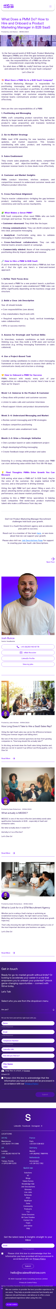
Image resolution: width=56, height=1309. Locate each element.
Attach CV (5, 1074)
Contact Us (28, 1220)
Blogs (28, 1178)
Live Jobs (28, 1192)
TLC (28, 1212)
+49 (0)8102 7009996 (38, 1153)
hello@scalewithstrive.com (28, 1272)
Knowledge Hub (28, 1184)
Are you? (5, 1009)
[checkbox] (2, 1078)
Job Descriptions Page (32, 540)
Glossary (28, 1189)
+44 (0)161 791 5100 (10, 1144)
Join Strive (28, 1226)
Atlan (28, 1198)
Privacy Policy (31, 1083)
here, (39, 533)
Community (28, 1206)
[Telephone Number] (28, 1041)
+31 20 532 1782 (36, 1163)
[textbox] (28, 1023)
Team (28, 1223)
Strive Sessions (28, 1214)
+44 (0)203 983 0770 (28, 647)
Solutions (28, 1173)
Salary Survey (28, 1181)
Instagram (36, 1126)
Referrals (28, 1195)
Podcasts (28, 1209)
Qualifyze (28, 1200)
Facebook (26, 1126)
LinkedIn (17, 1126)
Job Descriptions (28, 1186)
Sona (28, 1203)
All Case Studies (28, 1217)
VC (28, 1175)
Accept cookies (12, 1304)
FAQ (28, 1228)
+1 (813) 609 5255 (8, 1163)
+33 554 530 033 (36, 1144)
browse (27, 1071)
